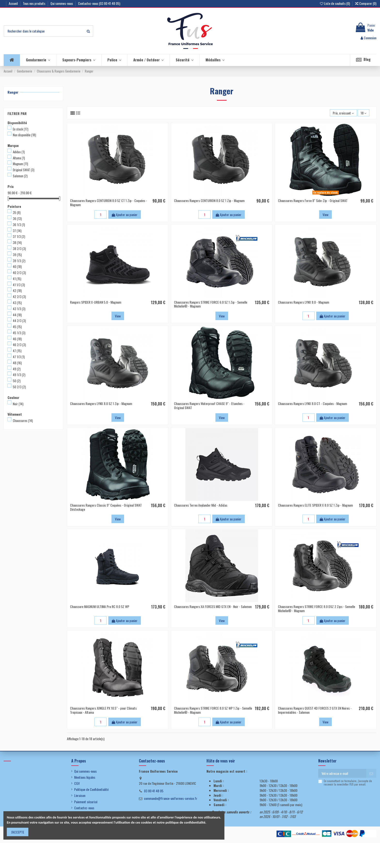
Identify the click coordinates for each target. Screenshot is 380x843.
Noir (18, 403)
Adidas (19, 151)
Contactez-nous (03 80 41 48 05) (99, 3)
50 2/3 (19, 386)
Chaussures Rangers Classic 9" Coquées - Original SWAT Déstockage (106, 507)
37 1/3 (19, 236)
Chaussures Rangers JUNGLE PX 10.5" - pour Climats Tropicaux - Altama (103, 710)
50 (17, 380)
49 (17, 368)
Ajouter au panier (124, 214)
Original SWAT (23, 169)
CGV (77, 783)
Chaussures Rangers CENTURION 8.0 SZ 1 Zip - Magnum (209, 200)
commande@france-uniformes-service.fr (170, 798)
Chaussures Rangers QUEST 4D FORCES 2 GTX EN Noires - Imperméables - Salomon (315, 710)
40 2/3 (19, 272)
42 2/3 (19, 296)
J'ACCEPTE (17, 832)
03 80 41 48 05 (153, 790)
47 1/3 (19, 356)
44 (17, 314)
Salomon (20, 175)
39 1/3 (19, 260)
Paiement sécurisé (85, 801)
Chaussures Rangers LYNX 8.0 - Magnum (303, 302)
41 (17, 278)
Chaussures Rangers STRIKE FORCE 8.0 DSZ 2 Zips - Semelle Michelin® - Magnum (316, 608)
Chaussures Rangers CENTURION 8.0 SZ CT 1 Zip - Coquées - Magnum (108, 202)
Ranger (13, 92)
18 (363, 112)
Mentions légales (84, 777)
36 (17, 218)
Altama (19, 157)
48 (17, 362)
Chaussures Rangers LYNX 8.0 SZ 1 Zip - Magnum (101, 403)
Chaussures (23, 420)
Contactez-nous (84, 807)
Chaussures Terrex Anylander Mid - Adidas (200, 505)
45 (17, 326)
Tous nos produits (34, 3)
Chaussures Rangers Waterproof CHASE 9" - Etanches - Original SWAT (209, 405)
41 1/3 (19, 284)
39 (17, 254)
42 (17, 290)
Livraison (79, 795)
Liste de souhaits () (335, 3)
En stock (20, 129)
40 (17, 266)
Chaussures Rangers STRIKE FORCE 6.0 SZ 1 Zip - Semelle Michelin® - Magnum (210, 304)
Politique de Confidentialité (91, 789)
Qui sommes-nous (62, 3)
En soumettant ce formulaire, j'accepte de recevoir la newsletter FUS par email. (348, 782)
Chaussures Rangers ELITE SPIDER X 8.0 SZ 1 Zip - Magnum (315, 505)
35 (17, 212)
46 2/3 (19, 344)
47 (17, 350)
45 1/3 (19, 332)
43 (17, 302)
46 (17, 338)
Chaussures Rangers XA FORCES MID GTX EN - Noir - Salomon (213, 606)
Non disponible (24, 134)
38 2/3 (19, 248)
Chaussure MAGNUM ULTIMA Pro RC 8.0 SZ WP (99, 606)
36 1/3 (19, 224)
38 (17, 242)
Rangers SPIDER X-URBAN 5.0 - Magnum (95, 302)
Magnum (20, 163)
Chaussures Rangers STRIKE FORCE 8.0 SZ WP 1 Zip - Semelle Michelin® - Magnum (213, 710)
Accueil (13, 3)
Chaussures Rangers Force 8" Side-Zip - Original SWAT (313, 200)
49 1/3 (19, 374)
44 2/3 (19, 320)
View (325, 214)
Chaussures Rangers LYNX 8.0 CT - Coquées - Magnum (312, 403)
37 (17, 230)
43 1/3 (19, 308)
